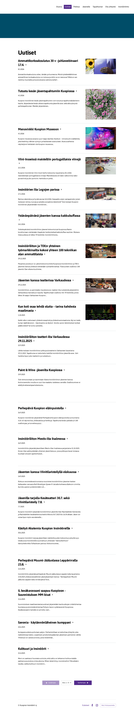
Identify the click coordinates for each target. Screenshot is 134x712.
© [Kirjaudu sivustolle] (19, 705)
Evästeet (85, 705)
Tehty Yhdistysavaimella (108, 705)
